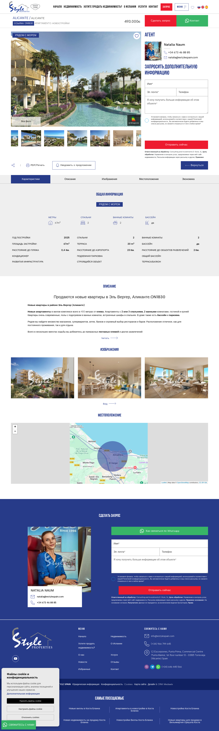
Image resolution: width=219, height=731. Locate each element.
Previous (14, 79)
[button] (13, 165)
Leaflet (164, 482)
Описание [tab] (70, 179)
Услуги (142, 6)
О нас (81, 654)
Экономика (188, 179)
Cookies (128, 684)
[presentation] (161, 133)
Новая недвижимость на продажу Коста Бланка (84, 721)
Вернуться (194, 165)
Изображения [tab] (109, 179)
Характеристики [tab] (31, 179)
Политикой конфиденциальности (136, 579)
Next (138, 79)
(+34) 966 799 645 (161, 644)
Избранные (84, 669)
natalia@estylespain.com (181, 58)
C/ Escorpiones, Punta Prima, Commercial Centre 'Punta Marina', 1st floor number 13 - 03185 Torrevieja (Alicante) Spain (178, 655)
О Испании (130, 6)
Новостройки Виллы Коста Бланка (134, 720)
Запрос (166, 7)
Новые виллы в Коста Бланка (84, 708)
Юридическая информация (85, 684)
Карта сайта (140, 684)
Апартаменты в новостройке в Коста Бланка (134, 709)
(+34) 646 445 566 (172, 667)
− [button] (15, 431)
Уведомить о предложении (74, 165)
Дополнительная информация (23, 693)
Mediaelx (168, 684)
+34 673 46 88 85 (177, 53)
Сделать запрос (160, 20)
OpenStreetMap (183, 482)
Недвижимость (73, 6)
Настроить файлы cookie (30, 709)
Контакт (153, 6)
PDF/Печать (35, 165)
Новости (82, 662)
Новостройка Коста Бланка (184, 708)
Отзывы (115, 662)
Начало (57, 6)
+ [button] (15, 427)
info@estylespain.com (162, 636)
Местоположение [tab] (149, 179)
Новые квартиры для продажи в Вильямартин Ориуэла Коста (185, 721)
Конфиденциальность (112, 684)
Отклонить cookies (30, 717)
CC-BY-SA (203, 482)
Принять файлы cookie (30, 700)
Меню (181, 7)
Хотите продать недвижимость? (103, 6)
